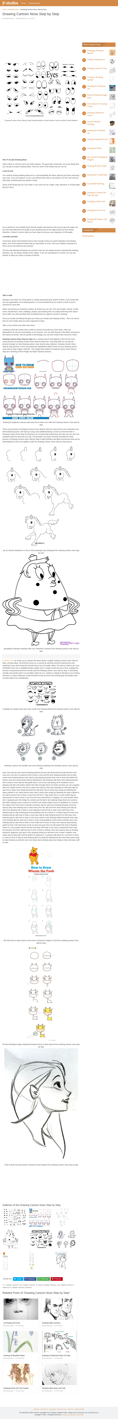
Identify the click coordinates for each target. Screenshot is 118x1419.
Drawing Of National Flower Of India (56, 1355)
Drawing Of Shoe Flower (97, 166)
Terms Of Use (61, 1409)
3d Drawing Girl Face (12, 1323)
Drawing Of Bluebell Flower (14, 1355)
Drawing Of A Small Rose (97, 175)
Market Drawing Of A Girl (97, 139)
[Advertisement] (41, 39)
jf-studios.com (8, 661)
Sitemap (36, 1409)
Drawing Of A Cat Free (96, 210)
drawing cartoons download (22, 1287)
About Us (70, 1409)
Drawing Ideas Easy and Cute (53, 1388)
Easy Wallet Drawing (95, 184)
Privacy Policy (79, 1409)
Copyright (52, 1409)
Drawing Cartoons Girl (96, 201)
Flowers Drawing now (96, 59)
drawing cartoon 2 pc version (33, 1285)
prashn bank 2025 (78, 1415)
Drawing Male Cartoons (51, 1323)
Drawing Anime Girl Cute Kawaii (16, 1388)
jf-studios (10, 3)
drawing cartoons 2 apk (52, 1285)
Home (23, 3)
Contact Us (44, 1409)
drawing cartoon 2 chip (14, 1285)
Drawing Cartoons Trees (97, 68)
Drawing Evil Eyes (94, 148)
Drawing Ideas (34, 3)
